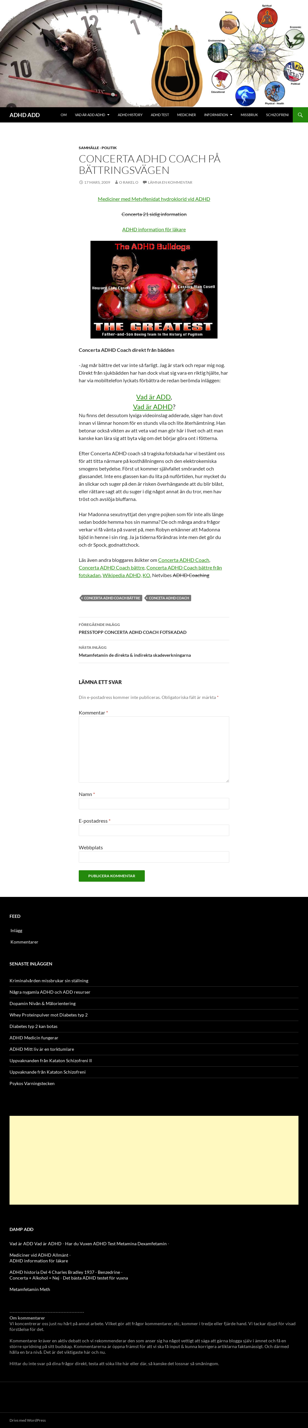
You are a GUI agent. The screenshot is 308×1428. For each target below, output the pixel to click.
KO (146, 575)
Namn (87, 794)
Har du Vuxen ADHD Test (90, 1243)
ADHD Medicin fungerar (34, 1037)
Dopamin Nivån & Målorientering (43, 1003)
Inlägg (16, 930)
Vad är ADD (153, 397)
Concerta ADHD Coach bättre (111, 567)
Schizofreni (277, 115)
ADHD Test (160, 115)
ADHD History (130, 115)
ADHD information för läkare (154, 229)
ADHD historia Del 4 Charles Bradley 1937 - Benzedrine (65, 1272)
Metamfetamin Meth (30, 1289)
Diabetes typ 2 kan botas (33, 1026)
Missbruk (249, 115)
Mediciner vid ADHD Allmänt (39, 1255)
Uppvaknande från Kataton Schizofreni (48, 1072)
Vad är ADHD (153, 407)
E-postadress (94, 821)
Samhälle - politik (98, 147)
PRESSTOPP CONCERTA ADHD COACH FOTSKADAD (154, 628)
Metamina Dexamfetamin (142, 1243)
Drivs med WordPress (28, 1420)
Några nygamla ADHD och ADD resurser (50, 992)
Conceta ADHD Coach (169, 598)
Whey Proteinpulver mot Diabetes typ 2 (49, 1014)
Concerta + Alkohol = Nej (34, 1277)
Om (64, 115)
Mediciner (186, 115)
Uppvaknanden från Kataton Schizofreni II (51, 1060)
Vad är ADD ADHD (90, 115)
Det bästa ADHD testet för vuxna (95, 1277)
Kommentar (93, 712)
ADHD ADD (25, 114)
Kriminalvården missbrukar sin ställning (49, 980)
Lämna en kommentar (170, 182)
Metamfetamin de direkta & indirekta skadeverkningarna (154, 651)
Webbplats (91, 847)
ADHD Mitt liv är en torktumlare (42, 1049)
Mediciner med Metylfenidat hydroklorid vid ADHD (154, 199)
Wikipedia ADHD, (122, 575)
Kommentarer (24, 941)
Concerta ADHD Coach (183, 560)
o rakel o (128, 182)
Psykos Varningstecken (32, 1083)
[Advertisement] (154, 1160)
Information (216, 115)
